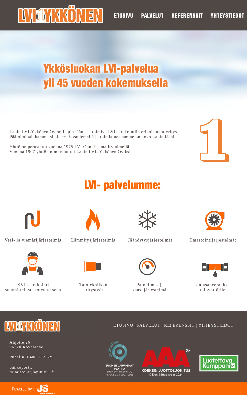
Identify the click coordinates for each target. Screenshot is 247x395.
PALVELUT (148, 325)
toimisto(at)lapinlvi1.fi (32, 372)
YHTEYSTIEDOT (215, 325)
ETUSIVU (123, 325)
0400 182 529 (40, 357)
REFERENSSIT (179, 325)
